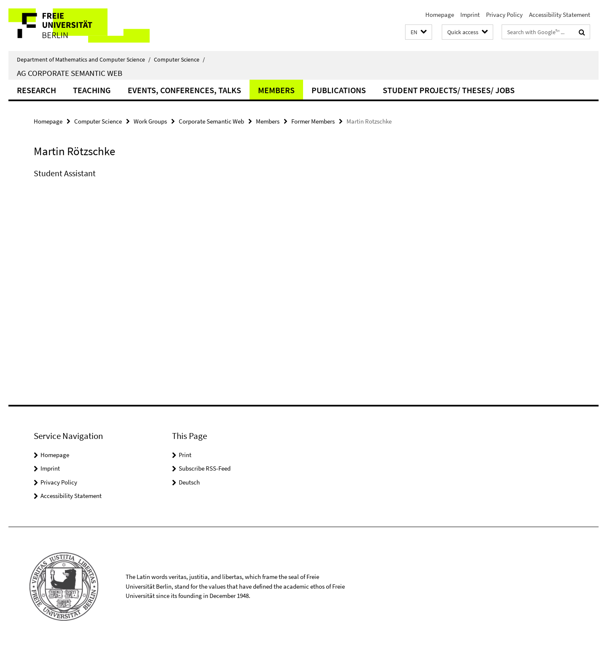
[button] (418, 32)
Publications (339, 90)
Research (36, 90)
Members (276, 90)
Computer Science (179, 59)
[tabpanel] (188, 181)
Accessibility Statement (559, 15)
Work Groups (150, 121)
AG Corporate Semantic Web (69, 73)
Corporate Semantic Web (211, 121)
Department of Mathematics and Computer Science (83, 59)
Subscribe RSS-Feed (205, 468)
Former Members (313, 121)
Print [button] (185, 455)
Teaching (92, 90)
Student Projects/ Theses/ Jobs (449, 90)
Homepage (439, 15)
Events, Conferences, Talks (184, 90)
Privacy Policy (504, 15)
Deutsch (189, 482)
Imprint (470, 15)
